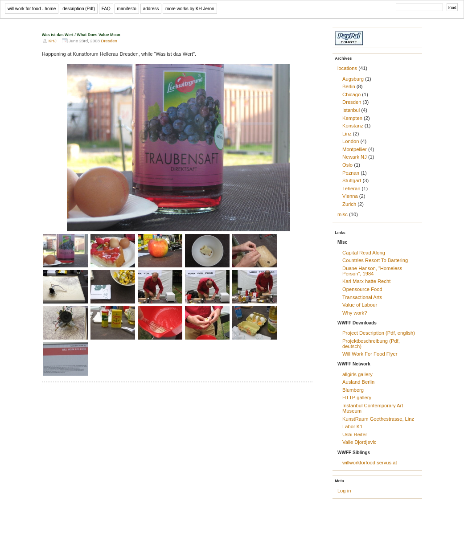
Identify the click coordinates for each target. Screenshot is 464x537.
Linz (347, 133)
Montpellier (354, 149)
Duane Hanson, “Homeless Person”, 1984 (372, 271)
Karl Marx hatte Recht (366, 281)
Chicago (351, 94)
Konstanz (352, 125)
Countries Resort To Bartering (375, 260)
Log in (344, 490)
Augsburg (353, 79)
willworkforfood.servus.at (369, 462)
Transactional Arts (362, 297)
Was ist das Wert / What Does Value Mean (81, 35)
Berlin (348, 86)
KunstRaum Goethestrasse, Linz (378, 419)
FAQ (106, 8)
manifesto (126, 8)
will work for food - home (32, 8)
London (350, 141)
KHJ (53, 40)
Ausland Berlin (358, 382)
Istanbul (351, 110)
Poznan (350, 173)
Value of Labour (359, 304)
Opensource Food (362, 289)
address (151, 8)
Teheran (351, 188)
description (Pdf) (78, 8)
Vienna (350, 196)
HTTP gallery (356, 397)
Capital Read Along (363, 252)
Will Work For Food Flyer (370, 354)
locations (347, 68)
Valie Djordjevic (359, 442)
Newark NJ (354, 157)
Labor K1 (352, 426)
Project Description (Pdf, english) (378, 333)
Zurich (349, 204)
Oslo (347, 165)
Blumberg (353, 390)
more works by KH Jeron (189, 8)
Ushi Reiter (354, 434)
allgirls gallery (357, 374)
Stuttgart (351, 180)
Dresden (109, 40)
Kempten (352, 118)
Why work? (354, 313)
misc (342, 214)
